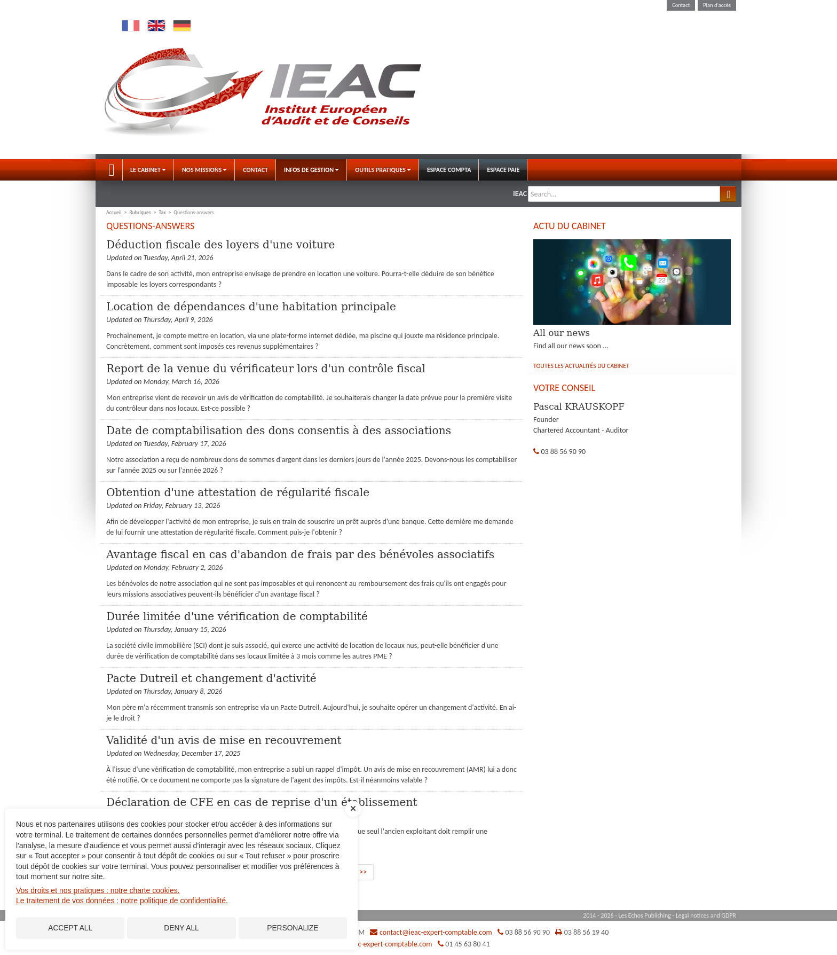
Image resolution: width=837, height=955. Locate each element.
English (156, 25)
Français (130, 25)
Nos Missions (204, 170)
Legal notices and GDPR (706, 915)
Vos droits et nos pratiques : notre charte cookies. (98, 888)
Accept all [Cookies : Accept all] (70, 927)
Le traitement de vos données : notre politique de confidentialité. (122, 899)
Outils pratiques (383, 170)
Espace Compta (449, 170)
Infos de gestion (311, 170)
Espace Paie (503, 170)
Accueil (111, 170)
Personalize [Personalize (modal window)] (293, 927)
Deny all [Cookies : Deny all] (181, 927)
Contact (681, 5)
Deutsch (182, 25)
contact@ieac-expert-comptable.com (436, 932)
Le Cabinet (148, 170)
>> (363, 871)
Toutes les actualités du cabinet (581, 366)
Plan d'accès (717, 5)
